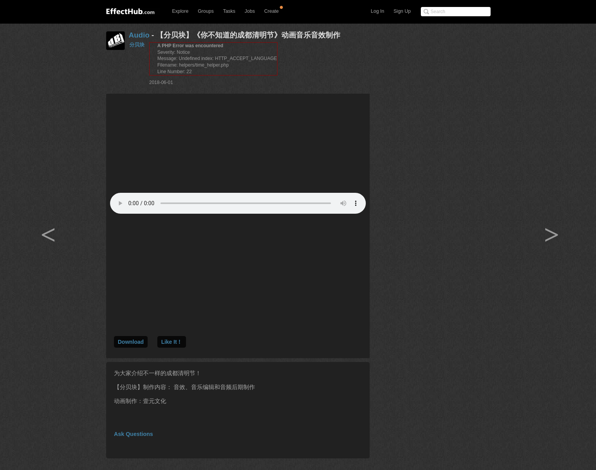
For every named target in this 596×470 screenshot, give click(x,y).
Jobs (250, 11)
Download (131, 342)
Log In (377, 11)
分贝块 (137, 45)
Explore (180, 11)
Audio (139, 35)
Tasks (229, 11)
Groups (206, 11)
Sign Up (402, 11)
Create (271, 11)
